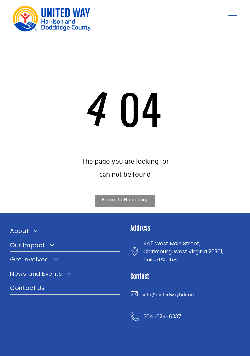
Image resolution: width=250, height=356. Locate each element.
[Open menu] (232, 18)
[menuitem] (65, 230)
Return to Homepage (125, 199)
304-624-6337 (162, 316)
